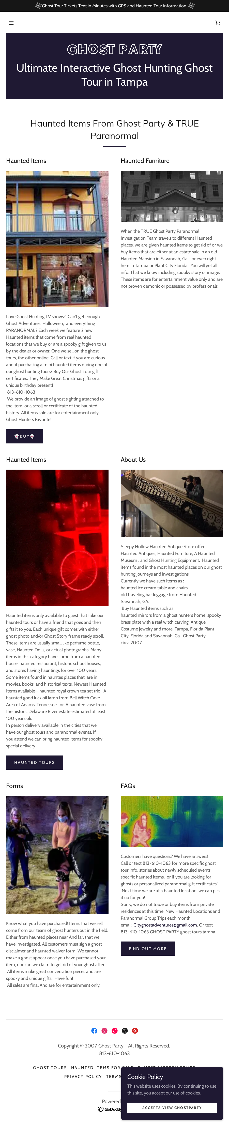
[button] (11, 23)
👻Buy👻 (24, 436)
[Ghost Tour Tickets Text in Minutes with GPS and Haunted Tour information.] (114, 6)
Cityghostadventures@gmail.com (165, 925)
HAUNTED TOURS (34, 762)
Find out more (148, 948)
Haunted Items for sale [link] (102, 1067)
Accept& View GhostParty (172, 1107)
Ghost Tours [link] (50, 1067)
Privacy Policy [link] (83, 1076)
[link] (218, 23)
